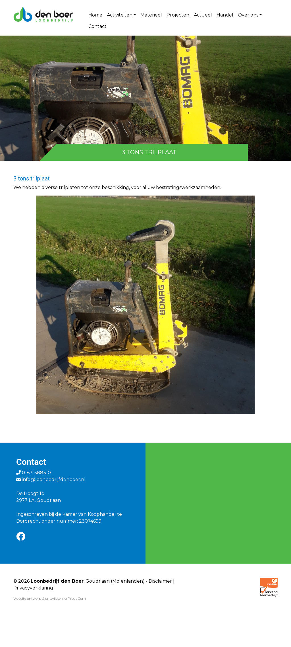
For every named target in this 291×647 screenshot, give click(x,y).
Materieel (151, 15)
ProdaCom (77, 598)
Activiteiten (119, 15)
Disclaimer (160, 581)
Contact (97, 26)
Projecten (178, 15)
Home (95, 15)
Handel (225, 15)
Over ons (248, 15)
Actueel (203, 15)
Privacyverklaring (33, 588)
